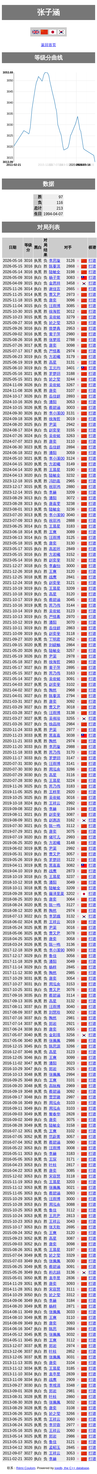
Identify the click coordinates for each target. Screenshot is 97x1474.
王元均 (54, 368)
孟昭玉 (54, 1448)
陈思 (53, 1329)
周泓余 (54, 769)
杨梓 (53, 967)
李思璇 (54, 261)
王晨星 (54, 470)
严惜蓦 (54, 351)
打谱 (92, 261)
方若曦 (54, 357)
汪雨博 (54, 306)
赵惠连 (54, 820)
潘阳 (53, 402)
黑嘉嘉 (54, 735)
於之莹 (54, 323)
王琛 (53, 1159)
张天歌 (54, 1227)
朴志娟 (54, 1272)
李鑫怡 (54, 566)
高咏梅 (54, 1086)
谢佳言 (54, 289)
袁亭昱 (54, 1278)
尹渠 (53, 424)
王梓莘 (54, 792)
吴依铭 (54, 317)
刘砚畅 (54, 645)
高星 (53, 362)
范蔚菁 (54, 1137)
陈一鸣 (54, 826)
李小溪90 (57, 515)
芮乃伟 (54, 605)
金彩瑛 (54, 1035)
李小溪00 (57, 413)
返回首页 (48, 45)
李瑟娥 (54, 916)
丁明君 (54, 639)
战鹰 (53, 577)
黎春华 (54, 1114)
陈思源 (54, 1046)
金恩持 (54, 283)
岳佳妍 (54, 396)
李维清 (54, 1385)
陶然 (53, 690)
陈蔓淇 (54, 266)
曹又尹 (54, 294)
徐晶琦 (54, 724)
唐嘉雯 (54, 504)
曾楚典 (54, 328)
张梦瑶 (54, 340)
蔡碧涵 (54, 408)
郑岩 (53, 1024)
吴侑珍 (54, 718)
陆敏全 (54, 272)
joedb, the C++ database (72, 1468)
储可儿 (54, 837)
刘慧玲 (54, 1012)
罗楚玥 (54, 374)
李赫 (53, 492)
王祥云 (54, 803)
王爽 (53, 532)
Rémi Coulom (25, 1468)
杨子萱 (54, 278)
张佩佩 (54, 1041)
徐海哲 (54, 311)
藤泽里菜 (56, 894)
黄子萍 (54, 334)
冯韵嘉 (54, 481)
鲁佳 (53, 956)
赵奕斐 (54, 430)
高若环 (54, 549)
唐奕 (53, 300)
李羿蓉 (54, 1425)
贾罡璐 (54, 1097)
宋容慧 (54, 1176)
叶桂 (53, 1165)
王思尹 (54, 1216)
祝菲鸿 (54, 487)
